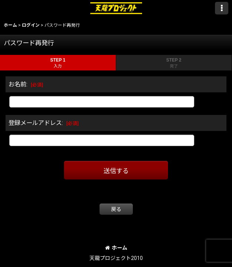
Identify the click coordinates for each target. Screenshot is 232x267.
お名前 (17, 84)
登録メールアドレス (35, 122)
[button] (221, 8)
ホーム (116, 248)
